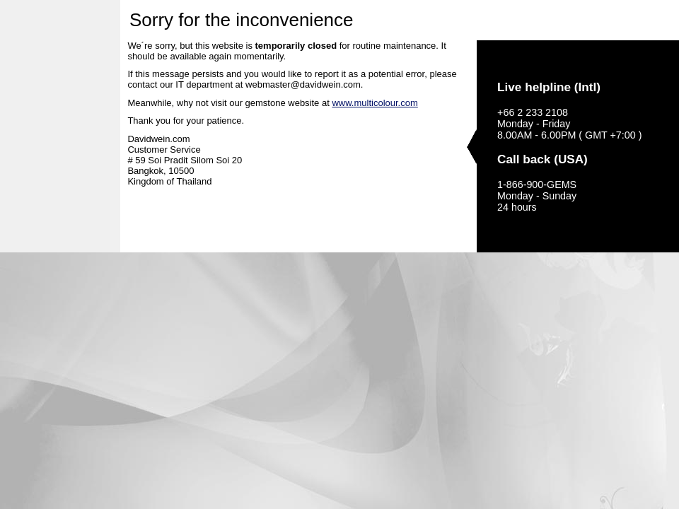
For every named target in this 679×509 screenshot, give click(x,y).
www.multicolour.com (374, 103)
